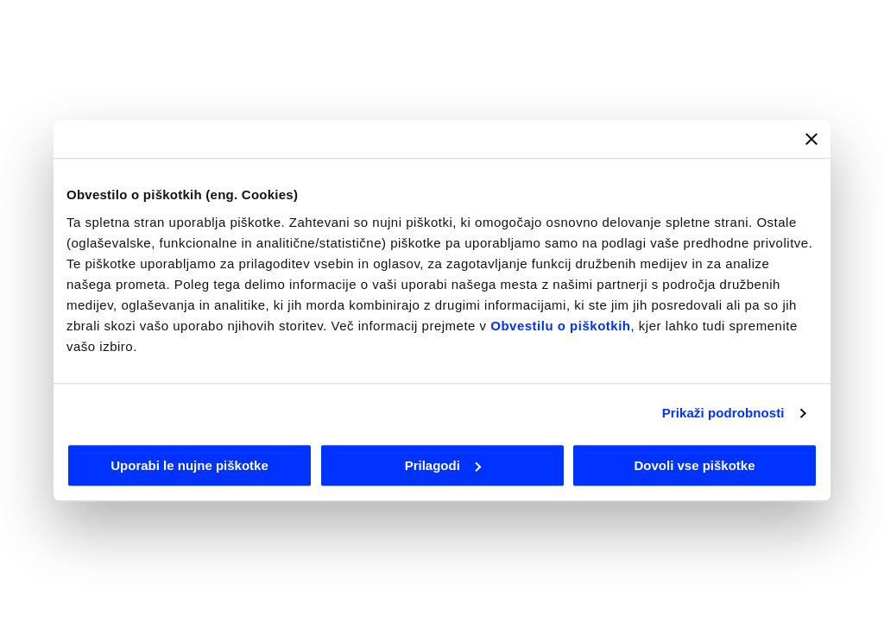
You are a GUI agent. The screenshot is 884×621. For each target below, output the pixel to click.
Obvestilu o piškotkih (560, 325)
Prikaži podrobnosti (723, 412)
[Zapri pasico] (811, 139)
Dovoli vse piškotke (694, 465)
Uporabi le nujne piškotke (189, 465)
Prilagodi (443, 465)
